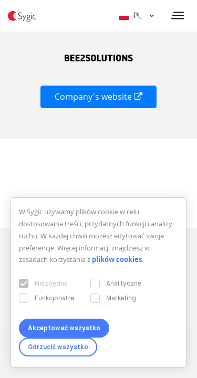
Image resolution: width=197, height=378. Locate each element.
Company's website (98, 96)
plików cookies (117, 259)
